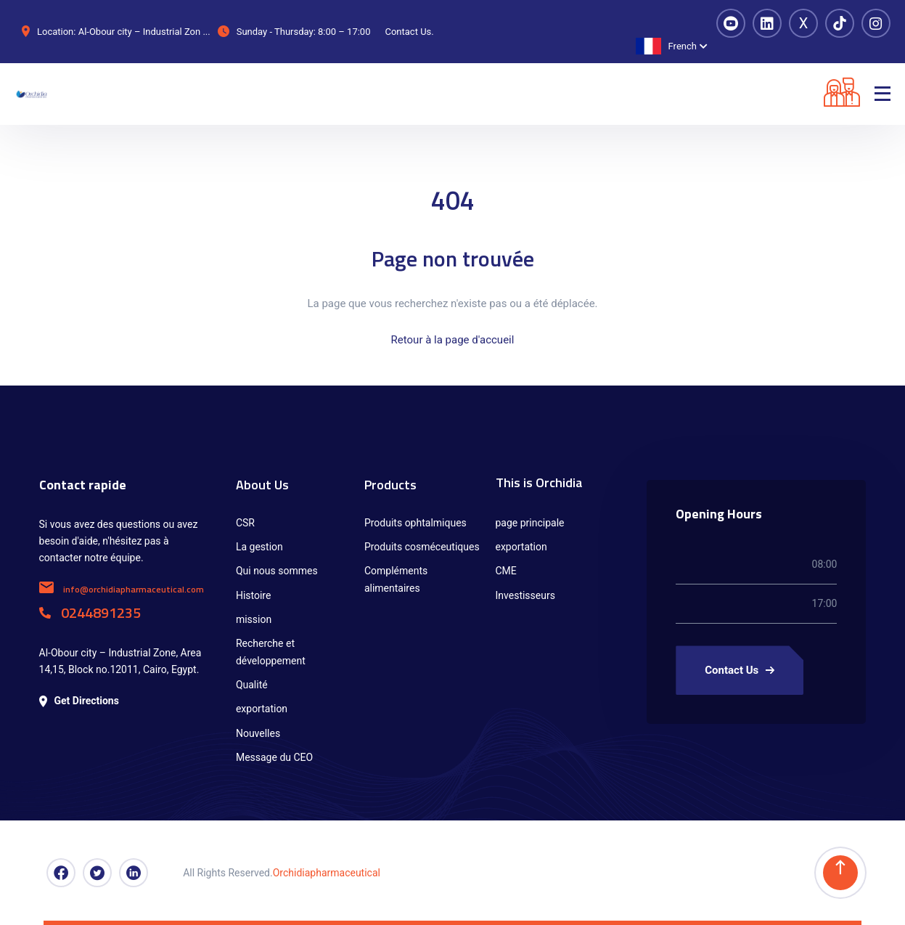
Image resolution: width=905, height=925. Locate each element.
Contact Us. (409, 31)
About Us (262, 484)
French (666, 46)
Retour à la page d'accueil (453, 339)
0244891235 (90, 612)
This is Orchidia (539, 482)
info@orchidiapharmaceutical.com (121, 589)
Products (390, 484)
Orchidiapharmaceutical (326, 873)
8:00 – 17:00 (344, 31)
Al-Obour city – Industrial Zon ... (144, 31)
